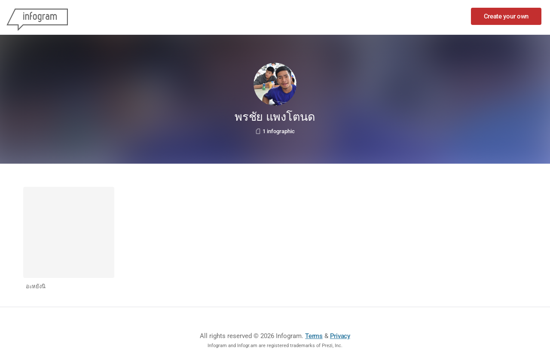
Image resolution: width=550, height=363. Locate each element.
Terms (314, 336)
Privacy (340, 336)
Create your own (506, 16)
